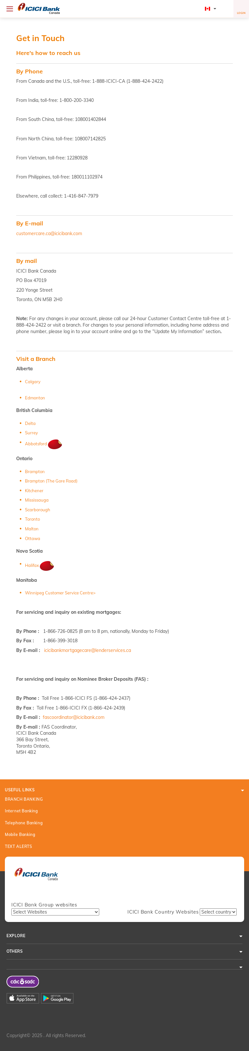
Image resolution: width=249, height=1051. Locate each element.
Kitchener (34, 490)
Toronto (32, 519)
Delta (30, 423)
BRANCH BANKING (24, 799)
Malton (32, 528)
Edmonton (35, 397)
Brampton (35, 471)
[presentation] (36, 877)
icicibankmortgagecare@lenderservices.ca (87, 650)
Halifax (40, 565)
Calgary (33, 381)
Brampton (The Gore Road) (51, 480)
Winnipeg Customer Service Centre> (60, 592)
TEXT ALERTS (18, 846)
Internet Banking (21, 810)
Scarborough (37, 509)
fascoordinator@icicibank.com (73, 717)
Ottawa (32, 538)
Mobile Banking (20, 834)
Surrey (31, 432)
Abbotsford (44, 443)
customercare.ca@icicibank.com (49, 233)
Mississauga (37, 500)
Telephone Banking (23, 822)
